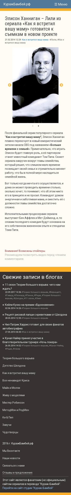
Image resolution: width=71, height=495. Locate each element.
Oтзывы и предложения (17, 472)
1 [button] (33, 126)
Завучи (6, 424)
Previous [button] (10, 85)
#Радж (37, 295)
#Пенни (29, 295)
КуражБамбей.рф (16, 4)
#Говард (9, 295)
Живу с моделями (13, 395)
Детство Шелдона (13, 365)
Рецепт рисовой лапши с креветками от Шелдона (36, 314)
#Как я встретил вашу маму (35, 332)
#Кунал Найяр (56, 345)
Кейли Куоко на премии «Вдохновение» (29, 304)
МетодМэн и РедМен (15, 410)
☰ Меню (60, 4)
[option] (35, 85)
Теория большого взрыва (18, 358)
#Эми (38, 298)
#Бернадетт (55, 292)
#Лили (53, 39)
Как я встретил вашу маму (35, 39)
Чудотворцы (10, 432)
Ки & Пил (7, 417)
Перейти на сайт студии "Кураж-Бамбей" (27, 488)
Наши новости (11, 458)
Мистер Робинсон (13, 402)
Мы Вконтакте (11, 450)
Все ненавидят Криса (15, 380)
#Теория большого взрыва (35, 292)
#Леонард (19, 295)
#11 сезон (29, 298)
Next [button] (61, 85)
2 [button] (38, 126)
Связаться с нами (13, 465)
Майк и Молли (11, 387)
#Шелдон (18, 298)
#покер (16, 349)
